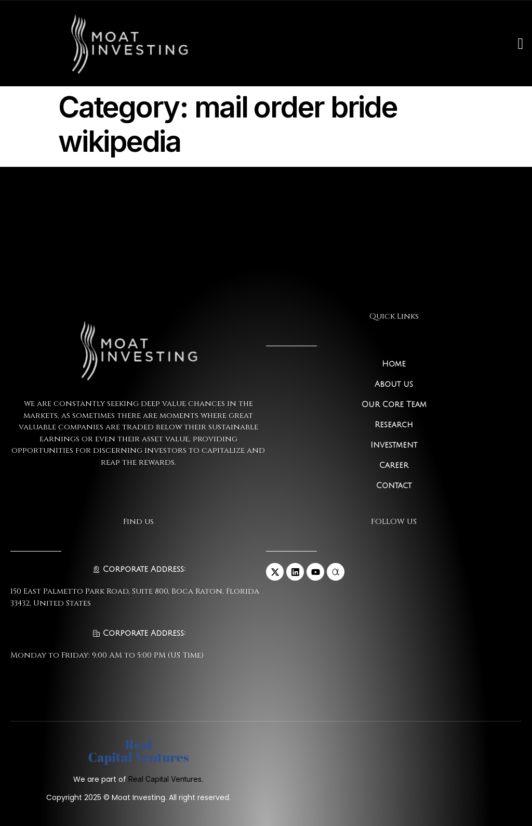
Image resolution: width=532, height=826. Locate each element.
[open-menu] (520, 43)
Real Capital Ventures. (165, 779)
